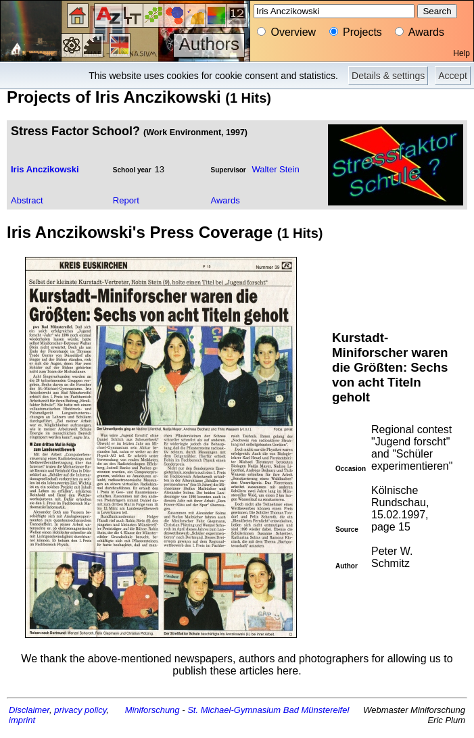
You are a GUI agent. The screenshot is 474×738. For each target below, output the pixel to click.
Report (126, 200)
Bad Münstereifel (316, 710)
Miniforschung (152, 710)
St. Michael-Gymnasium (234, 710)
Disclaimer (29, 710)
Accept (452, 75)
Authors (209, 44)
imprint (22, 720)
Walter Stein (275, 169)
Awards (225, 200)
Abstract (27, 200)
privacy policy (80, 710)
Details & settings (388, 75)
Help (461, 53)
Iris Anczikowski (45, 169)
